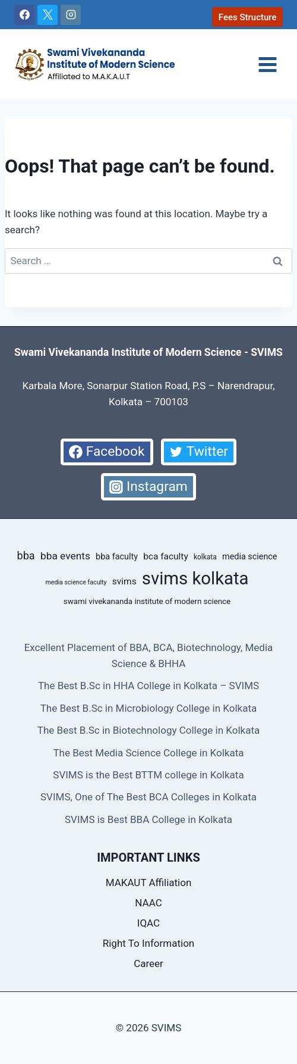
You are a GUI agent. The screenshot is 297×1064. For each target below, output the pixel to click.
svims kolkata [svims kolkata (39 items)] (195, 578)
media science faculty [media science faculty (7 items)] (75, 582)
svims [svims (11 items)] (124, 581)
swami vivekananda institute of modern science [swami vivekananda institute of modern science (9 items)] (147, 601)
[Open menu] (267, 64)
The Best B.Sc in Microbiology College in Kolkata (148, 708)
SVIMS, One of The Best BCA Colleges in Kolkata (148, 797)
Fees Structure (248, 17)
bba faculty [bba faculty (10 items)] (117, 557)
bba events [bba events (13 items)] (65, 556)
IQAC (148, 923)
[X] (47, 15)
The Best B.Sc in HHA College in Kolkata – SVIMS (148, 685)
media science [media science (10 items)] (249, 557)
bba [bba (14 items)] (26, 555)
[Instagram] (71, 15)
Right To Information (149, 943)
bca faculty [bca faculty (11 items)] (165, 556)
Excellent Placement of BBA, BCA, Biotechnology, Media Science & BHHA (148, 655)
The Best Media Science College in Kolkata (148, 753)
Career (148, 963)
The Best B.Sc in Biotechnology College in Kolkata (148, 730)
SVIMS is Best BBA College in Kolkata (148, 819)
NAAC (148, 903)
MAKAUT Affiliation (149, 882)
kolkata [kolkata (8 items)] (205, 557)
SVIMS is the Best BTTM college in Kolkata (148, 775)
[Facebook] (24, 15)
